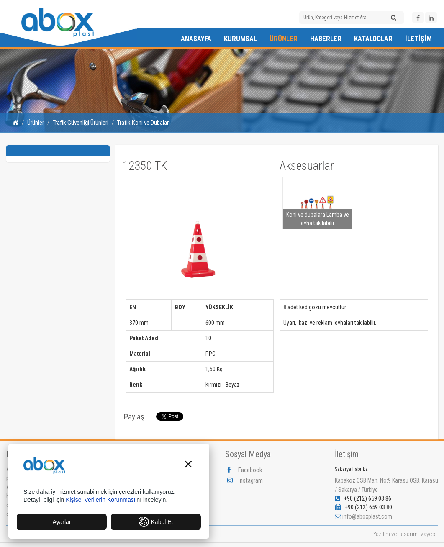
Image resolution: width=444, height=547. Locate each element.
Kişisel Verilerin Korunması (101, 499)
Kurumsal (240, 38)
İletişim (418, 38)
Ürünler (283, 38)
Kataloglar (373, 38)
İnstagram (245, 480)
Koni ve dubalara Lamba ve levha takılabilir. (317, 218)
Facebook (244, 470)
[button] (188, 465)
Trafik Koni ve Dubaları (143, 122)
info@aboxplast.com (367, 516)
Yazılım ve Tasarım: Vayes (404, 534)
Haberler (325, 38)
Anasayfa (196, 38)
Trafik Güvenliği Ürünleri (80, 122)
